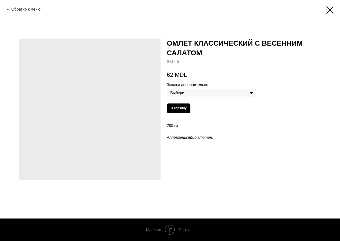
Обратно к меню (25, 9)
